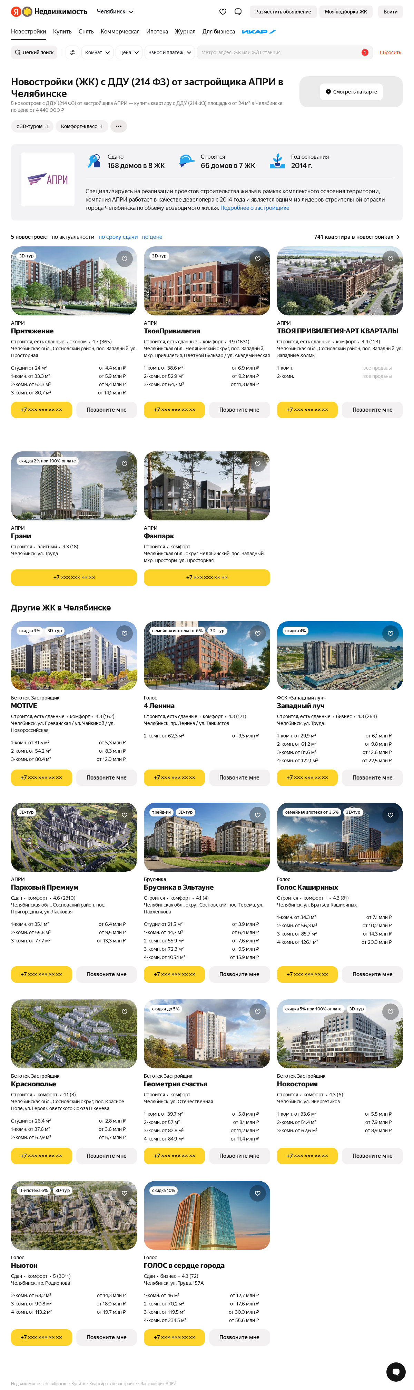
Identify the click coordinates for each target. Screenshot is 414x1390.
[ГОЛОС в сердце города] (207, 1215)
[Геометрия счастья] (207, 1033)
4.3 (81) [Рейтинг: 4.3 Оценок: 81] (341, 898)
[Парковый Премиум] (74, 837)
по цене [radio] (152, 237)
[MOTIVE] (74, 655)
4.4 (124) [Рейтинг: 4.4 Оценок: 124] (371, 341)
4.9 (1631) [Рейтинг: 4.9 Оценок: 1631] (238, 341)
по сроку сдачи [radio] (118, 237)
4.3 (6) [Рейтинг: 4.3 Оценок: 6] (336, 1094)
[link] (390, 12)
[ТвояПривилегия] (207, 280)
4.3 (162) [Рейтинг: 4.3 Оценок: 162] (105, 716)
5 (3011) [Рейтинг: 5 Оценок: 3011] (62, 1276)
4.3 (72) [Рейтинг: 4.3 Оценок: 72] (190, 1276)
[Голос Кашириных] (340, 837)
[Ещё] (118, 126)
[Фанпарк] (207, 485)
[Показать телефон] (41, 410)
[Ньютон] (74, 1215)
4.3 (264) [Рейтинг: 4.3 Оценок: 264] (367, 716)
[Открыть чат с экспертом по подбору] (396, 1372)
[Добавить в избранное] (124, 259)
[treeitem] (30, 31)
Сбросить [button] (390, 52)
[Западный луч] (340, 655)
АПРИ (18, 323)
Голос (150, 698)
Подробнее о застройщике (254, 208)
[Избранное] (223, 12)
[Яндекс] (16, 12)
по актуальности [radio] (73, 237)
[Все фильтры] (72, 52)
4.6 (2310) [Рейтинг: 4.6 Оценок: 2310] (64, 898)
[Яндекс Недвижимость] (54, 12)
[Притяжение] (74, 280)
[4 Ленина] (207, 655)
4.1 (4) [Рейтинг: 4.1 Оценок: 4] (202, 898)
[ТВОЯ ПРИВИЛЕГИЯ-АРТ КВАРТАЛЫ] (340, 280)
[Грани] (74, 485)
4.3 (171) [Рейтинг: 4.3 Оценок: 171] (237, 716)
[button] (238, 12)
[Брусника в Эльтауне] (207, 837)
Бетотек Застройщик (35, 698)
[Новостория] (340, 1033)
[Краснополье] (74, 1033)
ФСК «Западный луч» (301, 698)
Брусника (155, 879)
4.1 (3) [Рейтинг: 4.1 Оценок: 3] (69, 1094)
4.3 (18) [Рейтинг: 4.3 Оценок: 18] (70, 546)
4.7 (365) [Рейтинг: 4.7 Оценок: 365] (102, 341)
